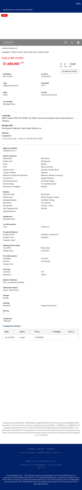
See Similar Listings (69, 71)
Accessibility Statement (33, 465)
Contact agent (8, 42)
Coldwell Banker (35, 449)
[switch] (66, 42)
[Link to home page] (3, 3)
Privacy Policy (49, 461)
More (78, 3)
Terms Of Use (32, 461)
